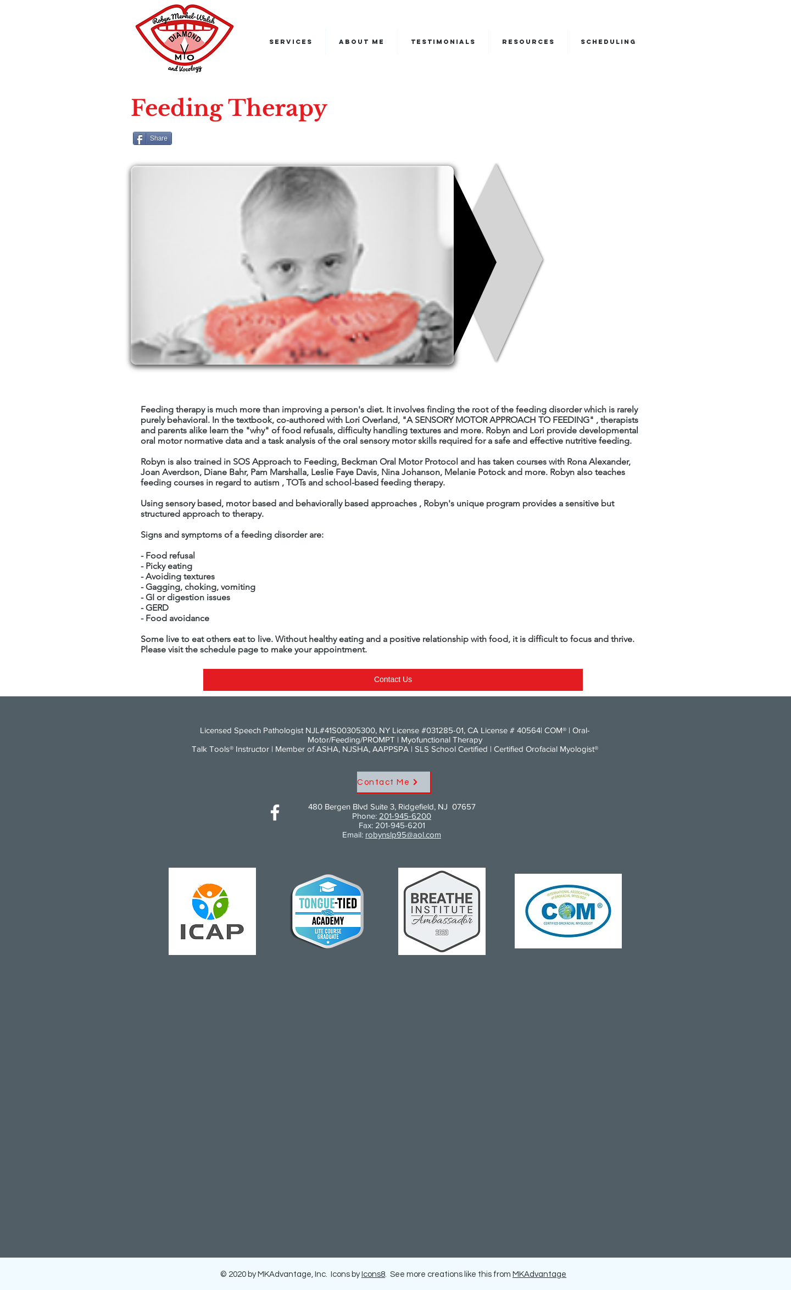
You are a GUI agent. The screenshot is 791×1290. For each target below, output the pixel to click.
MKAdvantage (539, 1274)
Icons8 (373, 1274)
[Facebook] (275, 812)
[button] (608, 41)
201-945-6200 (405, 815)
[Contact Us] (393, 680)
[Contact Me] (394, 783)
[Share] (152, 138)
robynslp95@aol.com (403, 834)
